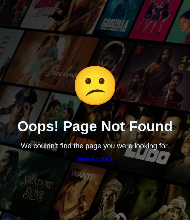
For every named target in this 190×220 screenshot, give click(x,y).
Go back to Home (95, 158)
